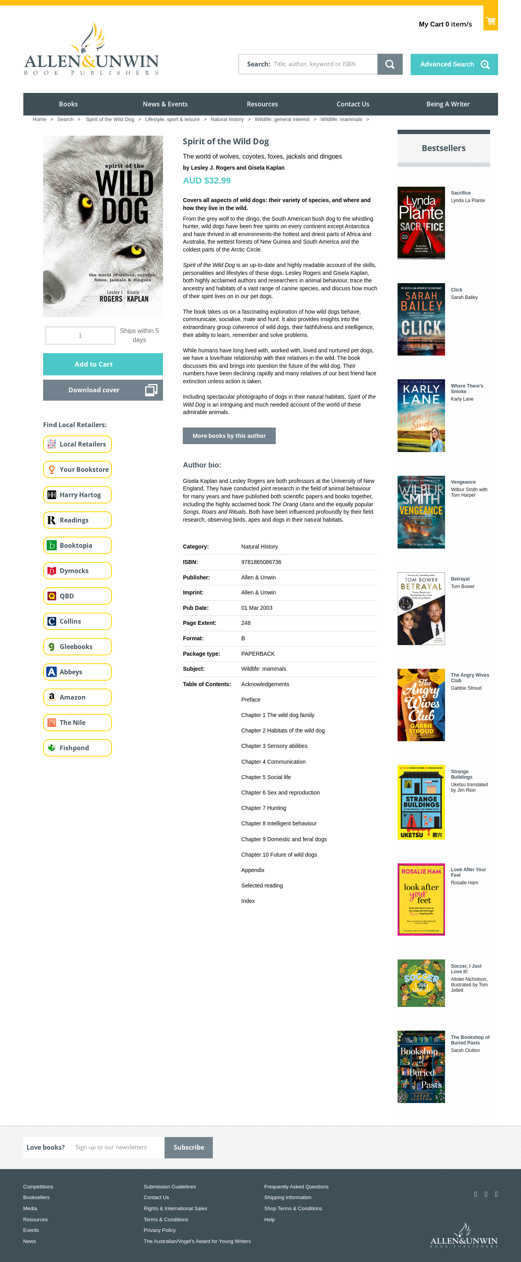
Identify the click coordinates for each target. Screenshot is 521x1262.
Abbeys (71, 672)
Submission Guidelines (170, 1187)
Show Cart (490, 18)
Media (30, 1208)
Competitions (38, 1187)
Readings (74, 520)
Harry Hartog (80, 494)
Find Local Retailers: (75, 424)
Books (68, 104)
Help (269, 1219)
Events (31, 1230)
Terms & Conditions (166, 1219)
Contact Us (353, 104)
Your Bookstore (84, 469)
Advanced (447, 64)
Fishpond (74, 748)
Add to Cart (94, 364)
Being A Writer (448, 104)
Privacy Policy (160, 1230)
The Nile (72, 722)
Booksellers (36, 1197)
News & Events (165, 104)
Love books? (46, 1147)
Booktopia (76, 545)
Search (258, 64)
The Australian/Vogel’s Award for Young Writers (197, 1241)
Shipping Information (287, 1197)
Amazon (73, 697)
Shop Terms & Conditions (293, 1208)
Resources (262, 104)
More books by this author (229, 435)
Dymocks (74, 570)
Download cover (93, 390)
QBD (67, 596)
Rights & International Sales (175, 1208)
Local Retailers (83, 444)
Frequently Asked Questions (296, 1187)
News (29, 1241)
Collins (70, 621)
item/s (445, 23)
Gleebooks (76, 646)
